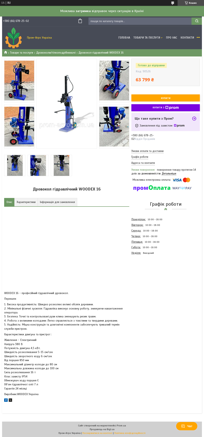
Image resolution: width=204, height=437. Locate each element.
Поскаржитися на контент (97, 433)
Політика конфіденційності (130, 433)
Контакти (187, 37)
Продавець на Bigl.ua (102, 429)
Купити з (166, 108)
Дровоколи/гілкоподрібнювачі (56, 52)
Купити (165, 98)
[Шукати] (197, 21)
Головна (124, 37)
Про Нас (171, 37)
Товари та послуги (21, 52)
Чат (186, 426)
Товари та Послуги (146, 37)
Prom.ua (121, 425)
